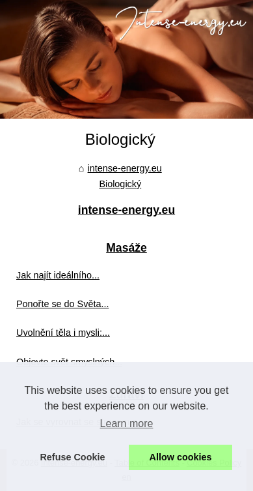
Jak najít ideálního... (58, 275)
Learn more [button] (126, 423)
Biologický (120, 184)
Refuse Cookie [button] (72, 457)
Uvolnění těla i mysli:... (63, 332)
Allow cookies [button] (181, 457)
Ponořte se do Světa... (62, 304)
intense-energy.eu (125, 168)
